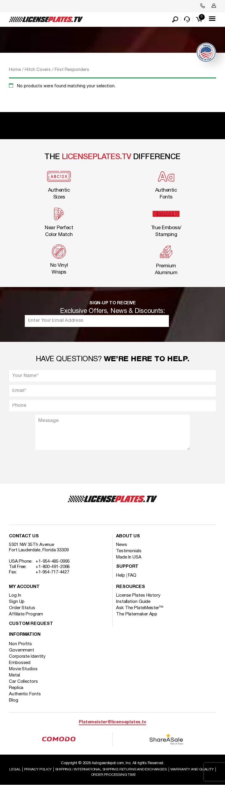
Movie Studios (23, 669)
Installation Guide (133, 602)
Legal (15, 769)
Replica (16, 688)
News (121, 545)
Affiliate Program (26, 614)
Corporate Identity (27, 656)
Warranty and (192, 769)
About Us (128, 536)
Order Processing (113, 774)
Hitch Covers (38, 70)
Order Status (22, 608)
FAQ (132, 575)
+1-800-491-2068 (53, 567)
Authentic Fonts (25, 694)
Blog (13, 700)
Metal (14, 675)
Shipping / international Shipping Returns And (111, 769)
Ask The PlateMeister (139, 608)
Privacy (37, 769)
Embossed (19, 663)
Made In (128, 557)
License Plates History (138, 595)
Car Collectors (23, 681)
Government (21, 650)
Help (120, 575)
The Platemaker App (136, 614)
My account (24, 587)
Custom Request (31, 624)
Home (15, 70)
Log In (15, 595)
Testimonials (128, 551)
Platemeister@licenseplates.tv (112, 722)
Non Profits (20, 644)
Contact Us (24, 536)
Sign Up (16, 602)
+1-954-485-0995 (53, 561)
